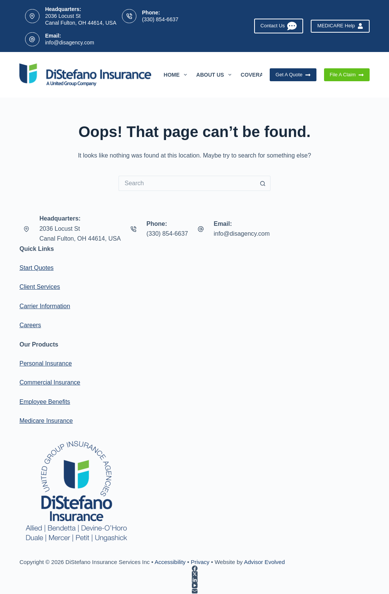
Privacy (200, 562)
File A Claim (347, 75)
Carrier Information (44, 306)
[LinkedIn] (194, 580)
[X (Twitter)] (194, 574)
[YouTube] (194, 585)
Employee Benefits (44, 402)
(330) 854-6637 (160, 19)
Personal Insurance (45, 363)
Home (177, 74)
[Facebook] (194, 568)
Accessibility (170, 562)
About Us (215, 74)
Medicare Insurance (46, 421)
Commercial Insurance (49, 382)
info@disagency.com (69, 42)
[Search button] (262, 183)
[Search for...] (187, 183)
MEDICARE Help (340, 26)
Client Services (39, 287)
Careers (30, 325)
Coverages (263, 74)
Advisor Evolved (264, 562)
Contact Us (279, 26)
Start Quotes (36, 268)
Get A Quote (292, 75)
